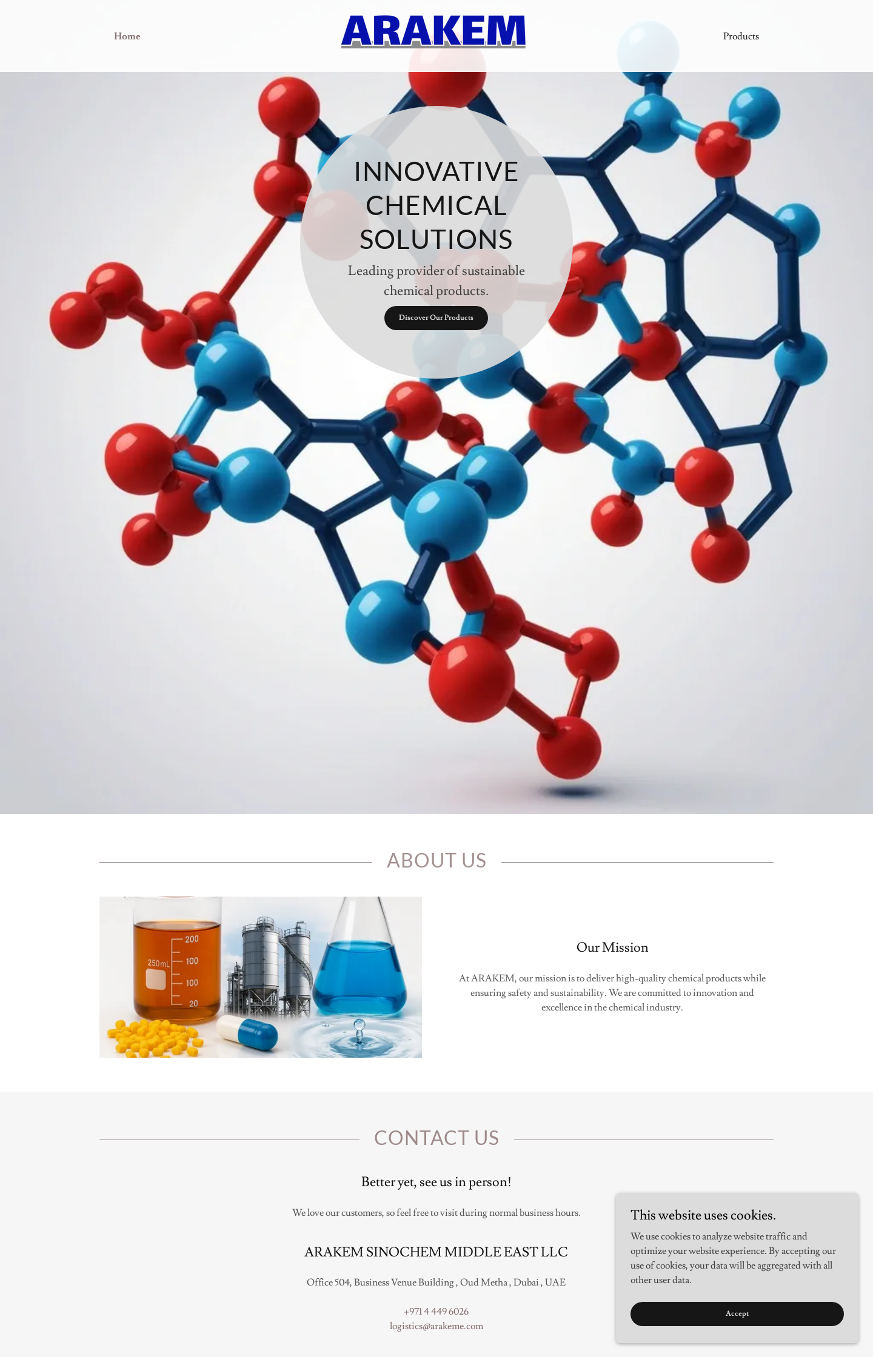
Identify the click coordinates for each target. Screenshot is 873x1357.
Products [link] (741, 36)
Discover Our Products (436, 317)
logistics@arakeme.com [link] (436, 1326)
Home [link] (127, 36)
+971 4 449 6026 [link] (436, 1312)
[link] (436, 34)
